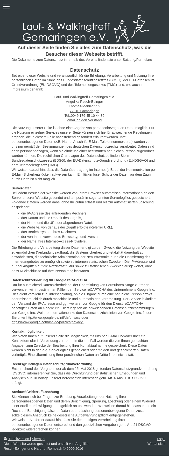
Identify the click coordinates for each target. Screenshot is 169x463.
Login (161, 439)
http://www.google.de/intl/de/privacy (53, 317)
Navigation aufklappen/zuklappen (84, 6)
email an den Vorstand (84, 120)
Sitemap (38, 439)
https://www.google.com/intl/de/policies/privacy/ (48, 322)
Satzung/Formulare (137, 60)
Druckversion (17, 439)
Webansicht (156, 444)
